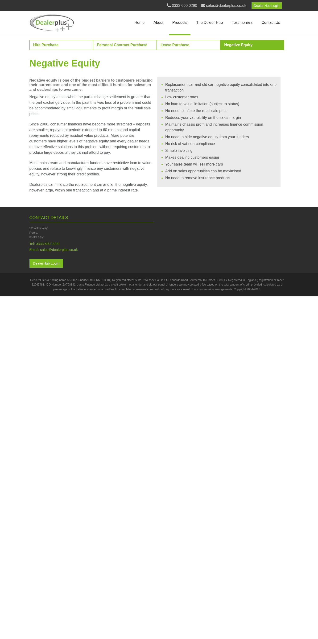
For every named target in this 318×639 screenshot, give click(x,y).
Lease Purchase (175, 45)
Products (179, 23)
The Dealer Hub (209, 23)
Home (140, 23)
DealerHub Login (46, 263)
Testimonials (242, 23)
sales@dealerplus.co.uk (226, 6)
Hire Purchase (46, 45)
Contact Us (270, 23)
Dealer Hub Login (267, 6)
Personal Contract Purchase (122, 45)
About (158, 23)
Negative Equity (238, 45)
